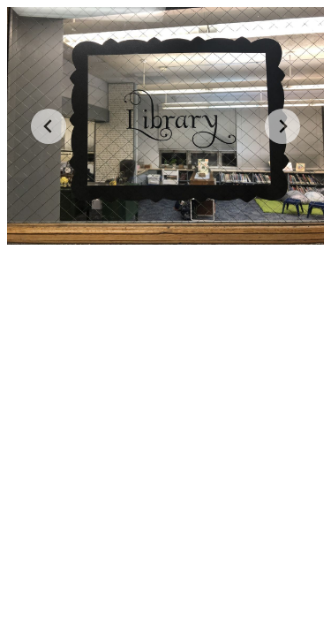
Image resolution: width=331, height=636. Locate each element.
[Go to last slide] (48, 126)
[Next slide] (282, 126)
